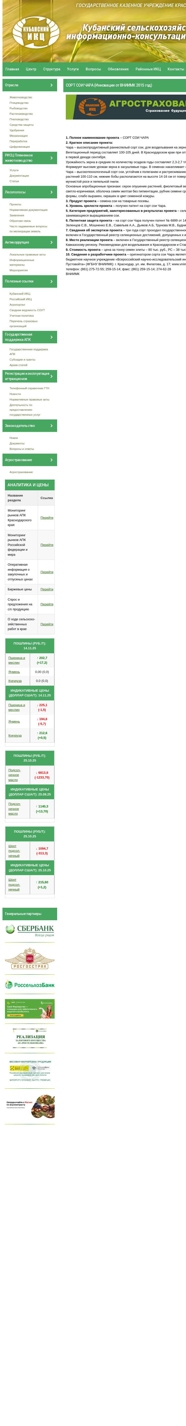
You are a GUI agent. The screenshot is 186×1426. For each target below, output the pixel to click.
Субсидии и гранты (23, 359)
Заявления (17, 215)
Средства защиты (22, 124)
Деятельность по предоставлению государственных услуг (25, 409)
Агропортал (17, 304)
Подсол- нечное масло (14, 775)
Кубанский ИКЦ (20, 293)
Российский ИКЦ (21, 299)
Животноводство (21, 97)
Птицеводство (19, 102)
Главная (12, 69)
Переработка (18, 141)
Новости (15, 393)
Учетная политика (22, 315)
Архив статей (19, 365)
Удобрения (17, 130)
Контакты (176, 69)
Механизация (19, 135)
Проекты (15, 204)
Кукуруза (15, 681)
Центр (31, 69)
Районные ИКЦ (148, 69)
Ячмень (14, 672)
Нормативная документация (29, 209)
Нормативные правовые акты (29, 399)
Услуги (73, 69)
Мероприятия (19, 270)
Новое (14, 437)
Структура (51, 69)
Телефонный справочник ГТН (29, 388)
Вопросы (93, 69)
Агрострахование (21, 472)
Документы (17, 443)
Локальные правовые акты (28, 254)
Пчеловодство (19, 119)
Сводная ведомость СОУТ (27, 310)
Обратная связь (20, 220)
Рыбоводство (19, 108)
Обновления (118, 69)
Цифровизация (20, 146)
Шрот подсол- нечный (14, 851)
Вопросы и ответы (22, 448)
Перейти (46, 517)
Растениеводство (21, 113)
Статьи (14, 181)
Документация (19, 175)
